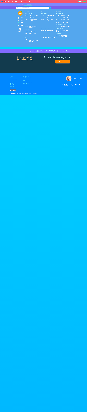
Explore (20, 1)
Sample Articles (20, 4)
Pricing (25, 1)
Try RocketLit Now (62, 62)
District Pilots (13, 84)
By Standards (28, 4)
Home (9, 1)
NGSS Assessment (27, 77)
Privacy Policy (35, 93)
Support (29, 1)
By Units (34, 4)
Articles (16, 1)
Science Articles (13, 77)
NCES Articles (26, 83)
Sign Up (80, 1)
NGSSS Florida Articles (28, 82)
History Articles (13, 79)
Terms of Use (30, 93)
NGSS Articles (26, 76)
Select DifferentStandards (20, 31)
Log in (84, 1)
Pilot (12, 1)
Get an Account (13, 82)
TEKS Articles (26, 80)
